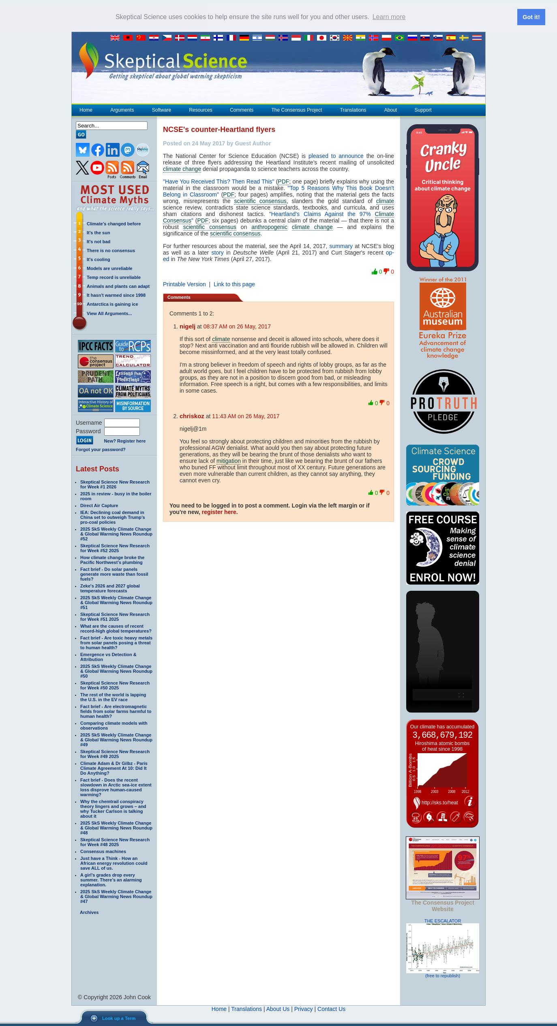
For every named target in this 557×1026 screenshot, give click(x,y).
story (217, 252)
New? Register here (125, 440)
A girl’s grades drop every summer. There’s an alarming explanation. (111, 879)
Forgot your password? (101, 449)
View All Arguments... (109, 313)
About (390, 109)
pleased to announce (336, 155)
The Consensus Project (296, 109)
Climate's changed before (114, 223)
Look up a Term (118, 1018)
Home (85, 109)
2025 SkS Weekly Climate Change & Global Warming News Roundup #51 (116, 602)
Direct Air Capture (99, 505)
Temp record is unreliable (114, 276)
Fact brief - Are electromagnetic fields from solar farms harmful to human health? (115, 711)
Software (161, 109)
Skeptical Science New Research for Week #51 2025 (115, 616)
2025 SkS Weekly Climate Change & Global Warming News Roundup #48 (116, 827)
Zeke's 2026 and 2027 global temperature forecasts (110, 588)
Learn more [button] (389, 16)
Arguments (122, 109)
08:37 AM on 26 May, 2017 (237, 326)
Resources (200, 109)
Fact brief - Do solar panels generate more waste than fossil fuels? (114, 573)
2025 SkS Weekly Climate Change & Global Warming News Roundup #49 (116, 739)
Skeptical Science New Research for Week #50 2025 (115, 685)
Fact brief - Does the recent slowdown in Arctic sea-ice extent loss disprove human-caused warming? (116, 787)
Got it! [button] (531, 17)
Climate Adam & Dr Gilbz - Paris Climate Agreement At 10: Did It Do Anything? (114, 767)
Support (423, 109)
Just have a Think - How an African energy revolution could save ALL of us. (114, 862)
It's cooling (98, 259)
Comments (241, 109)
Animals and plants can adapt (118, 285)
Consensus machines (103, 851)
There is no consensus (111, 250)
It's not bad (98, 241)
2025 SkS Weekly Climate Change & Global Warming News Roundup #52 (116, 533)
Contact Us (331, 1008)
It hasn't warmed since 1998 (116, 294)
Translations (353, 109)
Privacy (303, 1008)
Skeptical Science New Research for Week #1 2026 (115, 484)
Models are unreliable (109, 268)
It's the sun (98, 232)
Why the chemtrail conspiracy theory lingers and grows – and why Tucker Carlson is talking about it (113, 808)
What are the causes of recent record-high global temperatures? (116, 628)
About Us (278, 1008)
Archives (89, 911)
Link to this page (234, 284)
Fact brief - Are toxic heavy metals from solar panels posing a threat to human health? (116, 642)
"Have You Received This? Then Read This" (218, 181)
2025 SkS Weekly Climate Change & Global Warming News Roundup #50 (116, 670)
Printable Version (184, 284)
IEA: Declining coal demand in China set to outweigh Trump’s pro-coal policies (112, 517)
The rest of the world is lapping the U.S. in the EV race (113, 697)
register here (219, 511)
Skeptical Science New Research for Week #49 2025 (115, 753)
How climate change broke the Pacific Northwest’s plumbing (112, 559)
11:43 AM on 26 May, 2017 (245, 416)
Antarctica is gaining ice (112, 303)
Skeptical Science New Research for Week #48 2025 (115, 842)
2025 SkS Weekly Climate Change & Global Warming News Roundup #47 (116, 896)
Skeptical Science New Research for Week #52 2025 (115, 548)
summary (341, 245)
